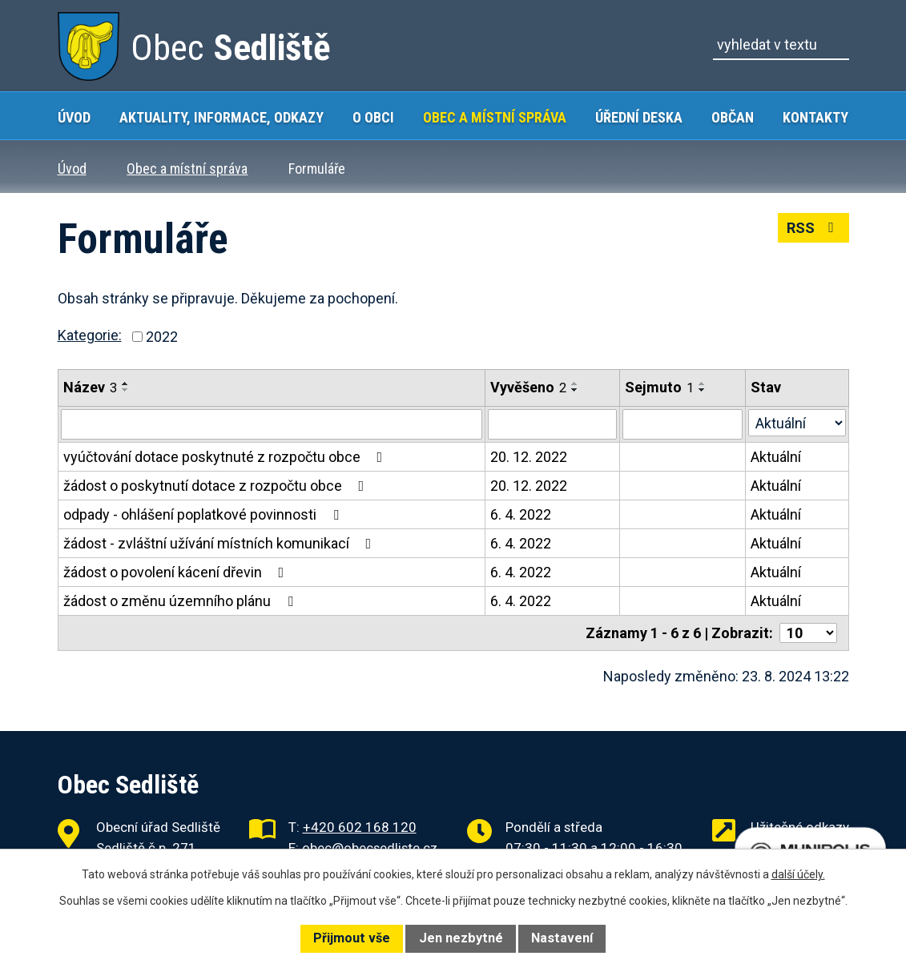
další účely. (798, 874)
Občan (732, 117)
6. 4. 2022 (520, 514)
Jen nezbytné (461, 938)
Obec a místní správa (494, 117)
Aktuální (776, 456)
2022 (162, 336)
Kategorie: (90, 335)
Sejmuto (659, 387)
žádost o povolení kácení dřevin (177, 572)
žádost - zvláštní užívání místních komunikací (220, 543)
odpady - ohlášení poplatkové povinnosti (204, 514)
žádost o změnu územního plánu (181, 600)
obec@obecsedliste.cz (369, 847)
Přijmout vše (351, 938)
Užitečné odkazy (800, 826)
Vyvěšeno (528, 387)
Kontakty (815, 117)
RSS (813, 227)
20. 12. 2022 (528, 456)
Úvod (74, 117)
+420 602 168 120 (360, 826)
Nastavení (562, 938)
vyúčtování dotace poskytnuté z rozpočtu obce (226, 456)
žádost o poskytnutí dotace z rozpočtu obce (217, 485)
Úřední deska (639, 117)
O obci (373, 117)
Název (90, 387)
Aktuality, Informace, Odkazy (221, 117)
